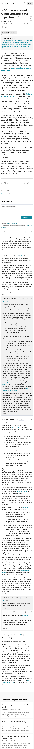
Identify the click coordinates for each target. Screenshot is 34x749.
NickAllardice (6, 724)
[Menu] (2, 3)
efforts (11, 682)
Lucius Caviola (6, 709)
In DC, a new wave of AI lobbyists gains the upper (14, 14)
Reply (4, 250)
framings (5, 384)
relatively (5, 383)
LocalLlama (11, 626)
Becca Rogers (6, 741)
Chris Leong (7, 21)
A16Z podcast (16, 427)
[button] (3, 194)
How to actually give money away (14, 722)
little (10, 383)
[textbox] (16, 210)
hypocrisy (20, 451)
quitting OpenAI (22, 491)
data (13, 383)
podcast (26, 507)
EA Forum (10, 3)
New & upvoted (12, 223)
